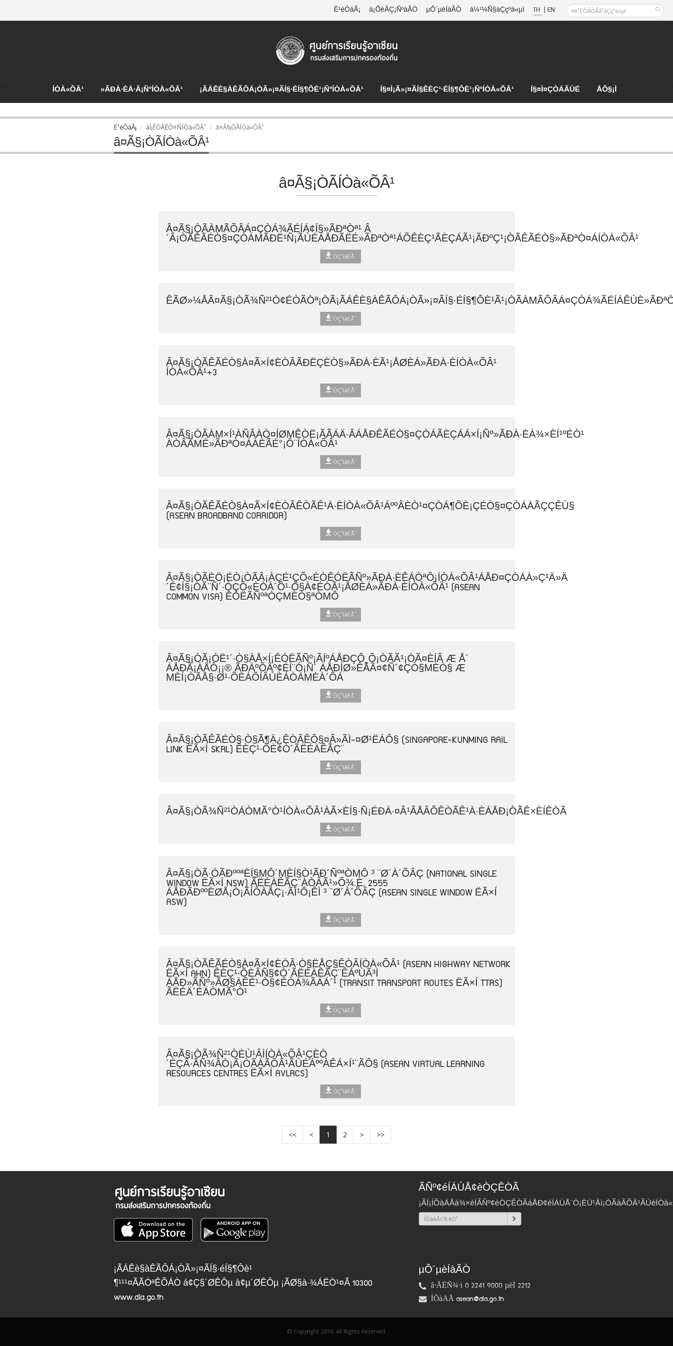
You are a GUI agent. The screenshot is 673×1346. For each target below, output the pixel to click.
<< (292, 1134)
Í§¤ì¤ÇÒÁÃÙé (555, 89)
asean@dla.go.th (480, 1299)
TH (537, 10)
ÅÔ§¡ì (607, 89)
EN (551, 10)
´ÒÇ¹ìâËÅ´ (340, 256)
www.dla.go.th (138, 1297)
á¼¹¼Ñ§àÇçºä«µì (497, 10)
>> (380, 1134)
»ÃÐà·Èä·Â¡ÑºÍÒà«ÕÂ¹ (142, 89)
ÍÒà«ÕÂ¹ (68, 89)
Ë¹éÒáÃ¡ (347, 10)
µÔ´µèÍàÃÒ (443, 10)
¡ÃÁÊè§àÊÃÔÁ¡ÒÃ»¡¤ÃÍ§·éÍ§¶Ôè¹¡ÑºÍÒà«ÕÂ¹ (282, 89)
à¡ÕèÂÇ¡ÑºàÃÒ (393, 10)
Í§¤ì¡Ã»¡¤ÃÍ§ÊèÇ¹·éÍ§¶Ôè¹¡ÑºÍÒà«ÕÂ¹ (447, 89)
